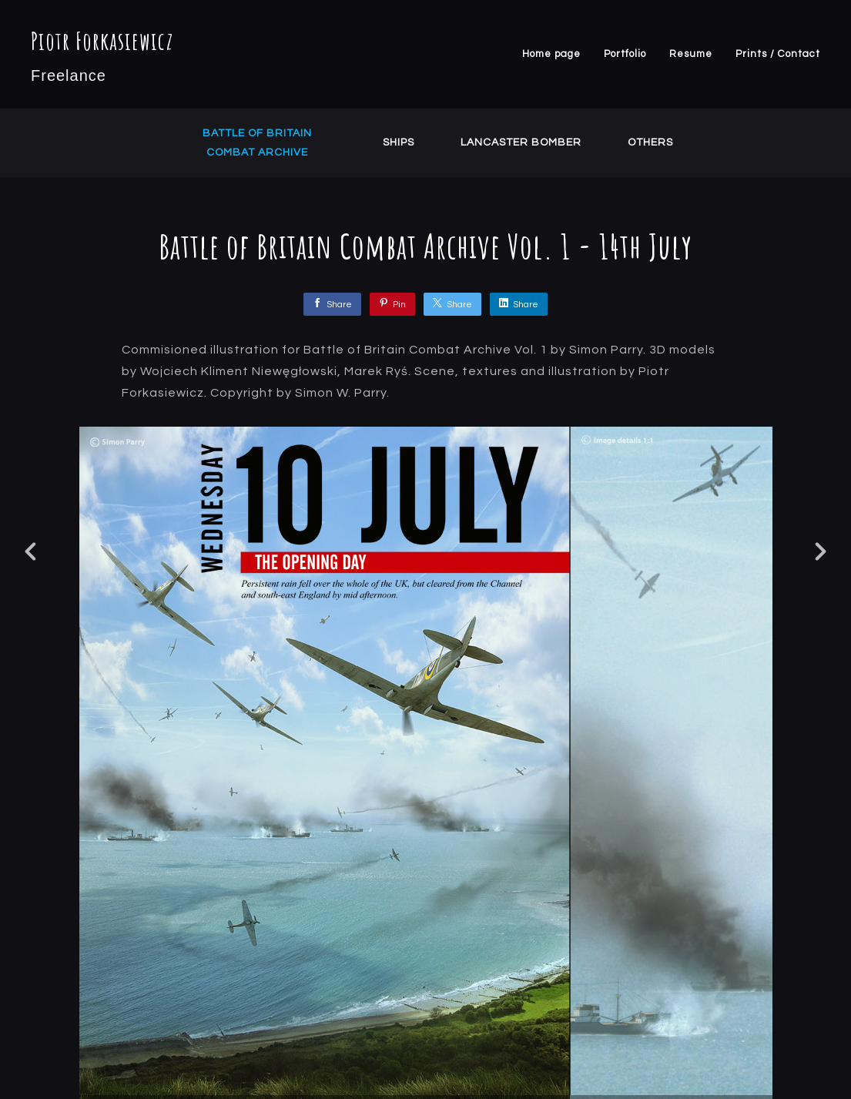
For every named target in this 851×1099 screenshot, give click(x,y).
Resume (690, 54)
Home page (551, 54)
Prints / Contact (777, 54)
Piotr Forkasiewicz (102, 40)
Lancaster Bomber (521, 142)
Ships (398, 142)
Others (650, 142)
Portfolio (625, 54)
